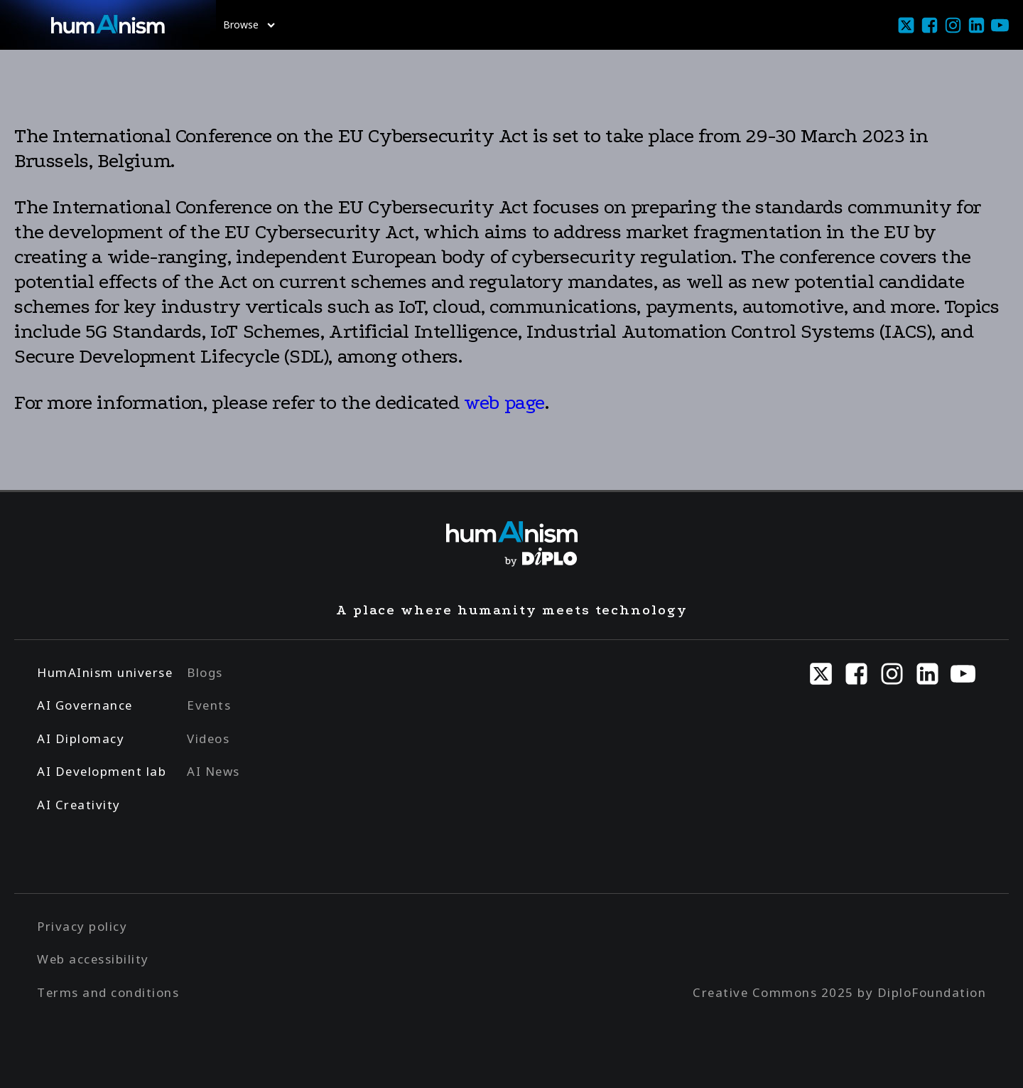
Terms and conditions (108, 992)
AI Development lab (101, 771)
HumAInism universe (105, 672)
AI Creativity (79, 804)
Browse (249, 24)
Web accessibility (93, 959)
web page (504, 402)
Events (209, 705)
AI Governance (85, 705)
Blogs (205, 672)
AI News (213, 771)
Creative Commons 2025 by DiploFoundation (839, 992)
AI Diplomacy (80, 738)
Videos (208, 738)
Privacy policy (82, 926)
